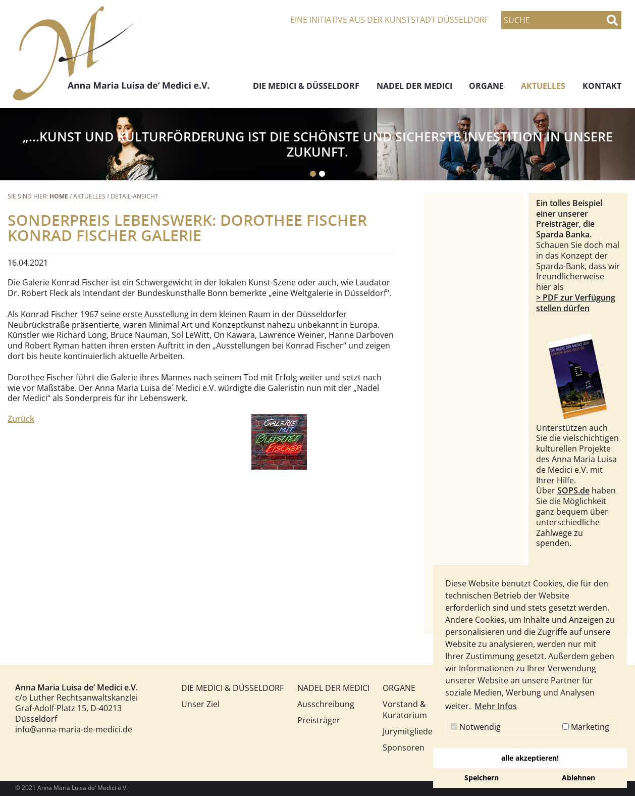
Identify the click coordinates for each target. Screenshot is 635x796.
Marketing (585, 726)
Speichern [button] (481, 777)
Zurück (21, 418)
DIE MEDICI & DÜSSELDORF (306, 85)
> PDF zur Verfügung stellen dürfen (575, 303)
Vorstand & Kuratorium (405, 710)
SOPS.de (573, 490)
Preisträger (318, 720)
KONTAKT (602, 85)
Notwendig (476, 726)
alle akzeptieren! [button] (530, 758)
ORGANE (486, 85)
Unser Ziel (200, 704)
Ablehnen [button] (578, 777)
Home (58, 196)
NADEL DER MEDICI (414, 85)
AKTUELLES (543, 85)
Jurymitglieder (406, 731)
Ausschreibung (321, 704)
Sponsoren (404, 747)
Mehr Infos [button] (495, 706)
